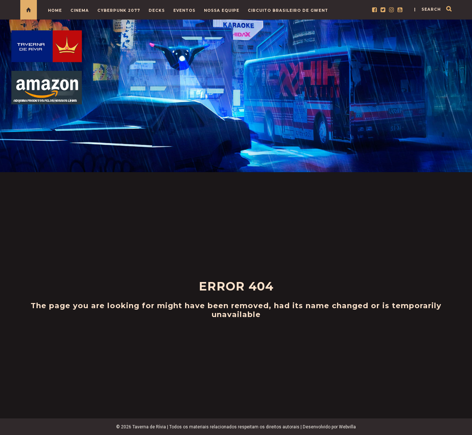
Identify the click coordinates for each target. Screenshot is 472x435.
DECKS (157, 10)
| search (427, 9)
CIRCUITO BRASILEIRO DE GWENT (288, 10)
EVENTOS (184, 10)
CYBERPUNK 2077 (118, 10)
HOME (55, 10)
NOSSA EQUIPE (221, 10)
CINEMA (79, 10)
